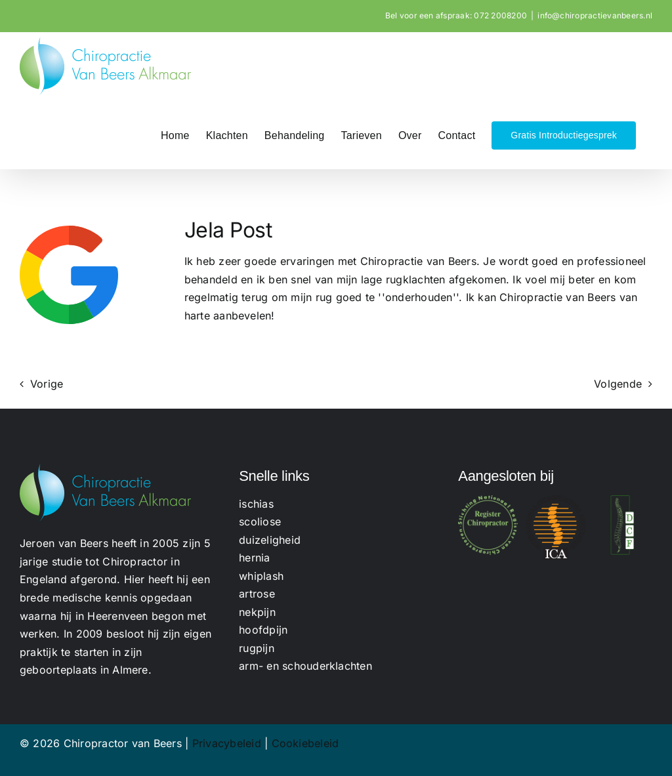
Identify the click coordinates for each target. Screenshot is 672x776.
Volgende (618, 383)
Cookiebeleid (305, 743)
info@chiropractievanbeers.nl (594, 15)
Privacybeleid (226, 743)
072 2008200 (500, 15)
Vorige (46, 383)
